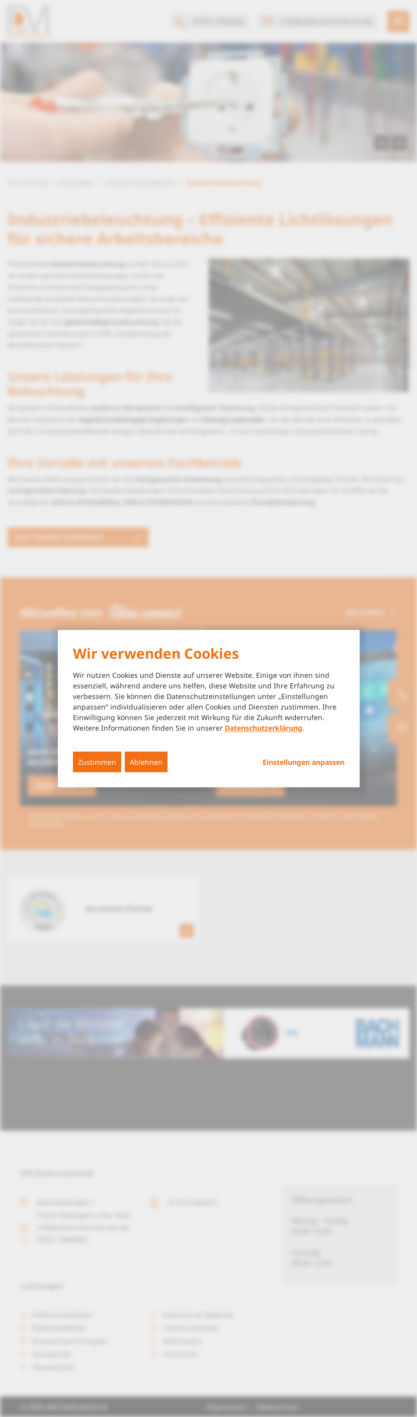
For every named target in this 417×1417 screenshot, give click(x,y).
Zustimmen (97, 761)
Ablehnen (146, 761)
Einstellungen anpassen (304, 762)
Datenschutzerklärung (263, 727)
